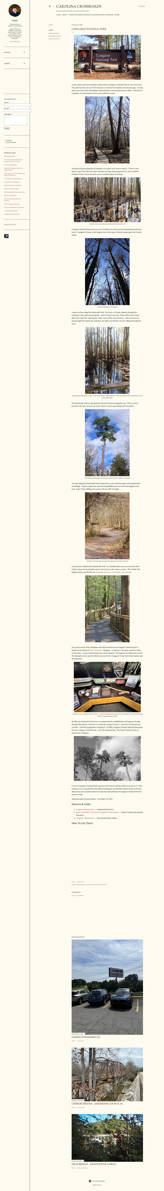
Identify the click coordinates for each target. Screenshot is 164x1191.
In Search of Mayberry (12, 182)
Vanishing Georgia (11, 211)
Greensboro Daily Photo (13, 179)
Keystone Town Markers (13, 185)
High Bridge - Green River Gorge (94, 1164)
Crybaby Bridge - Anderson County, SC (97, 1103)
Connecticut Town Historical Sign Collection (14, 174)
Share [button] (51, 25)
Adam (15, 20)
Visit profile (15, 42)
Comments (11, 142)
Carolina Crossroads (78, 6)
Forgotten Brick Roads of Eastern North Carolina (91, 15)
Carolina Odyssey (10, 165)
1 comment (80, 1041)
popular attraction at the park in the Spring (114, 572)
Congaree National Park (85, 809)
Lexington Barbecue (86, 1037)
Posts (9, 140)
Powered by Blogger (97, 1181)
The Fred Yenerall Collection (14, 207)
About (65, 15)
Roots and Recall (10, 195)
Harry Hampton (96, 650)
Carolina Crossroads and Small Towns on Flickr (13, 160)
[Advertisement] (107, 916)
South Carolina (54, 39)
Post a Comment (78, 895)
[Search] (142, 6)
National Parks (54, 33)
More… (117, 15)
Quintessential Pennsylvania (14, 192)
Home (58, 15)
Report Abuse (10, 225)
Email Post (80, 882)
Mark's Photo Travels (11, 189)
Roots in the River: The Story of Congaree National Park (97, 812)
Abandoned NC (9, 156)
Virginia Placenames (11, 214)
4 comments (81, 1107)
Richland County (55, 36)
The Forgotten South (12, 204)
